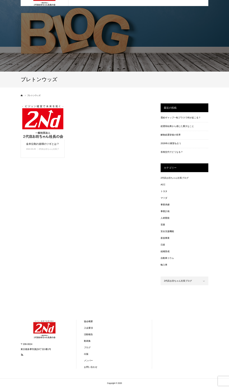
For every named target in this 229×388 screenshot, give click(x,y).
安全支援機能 (167, 231)
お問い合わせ (90, 367)
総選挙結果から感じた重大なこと (177, 126)
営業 (163, 224)
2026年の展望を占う (171, 143)
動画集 (87, 341)
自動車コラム (167, 258)
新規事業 (165, 238)
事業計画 (165, 211)
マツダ (164, 198)
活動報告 (88, 334)
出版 (86, 354)
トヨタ (164, 191)
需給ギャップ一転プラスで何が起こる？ (181, 117)
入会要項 (88, 328)
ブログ (87, 347)
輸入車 (164, 264)
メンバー (88, 360)
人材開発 (165, 218)
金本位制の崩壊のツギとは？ (42, 144)
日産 (163, 244)
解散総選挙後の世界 (171, 134)
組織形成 (165, 251)
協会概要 (88, 321)
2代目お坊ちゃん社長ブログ (175, 178)
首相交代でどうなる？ (172, 152)
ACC (163, 184)
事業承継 (165, 204)
